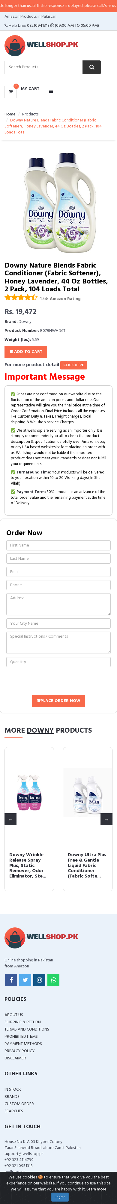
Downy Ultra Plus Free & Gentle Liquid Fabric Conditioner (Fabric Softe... (87, 865)
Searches (13, 1111)
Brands (12, 1096)
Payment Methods (23, 1043)
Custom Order (19, 1104)
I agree (60, 1197)
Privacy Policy (19, 1051)
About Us (13, 1015)
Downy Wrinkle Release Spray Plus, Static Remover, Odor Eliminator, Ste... (27, 865)
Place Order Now (58, 700)
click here (73, 365)
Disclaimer (15, 1058)
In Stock (12, 1089)
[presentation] (52, 682)
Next (106, 819)
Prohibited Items (21, 1036)
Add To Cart (26, 351)
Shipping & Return (22, 1022)
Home (10, 114)
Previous (10, 819)
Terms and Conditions (26, 1029)
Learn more (96, 1189)
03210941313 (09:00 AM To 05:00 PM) (63, 25)
